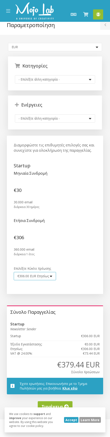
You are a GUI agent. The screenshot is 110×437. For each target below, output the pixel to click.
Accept (71, 420)
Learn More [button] (90, 420)
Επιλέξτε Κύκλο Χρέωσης (32, 268)
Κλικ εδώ (70, 388)
